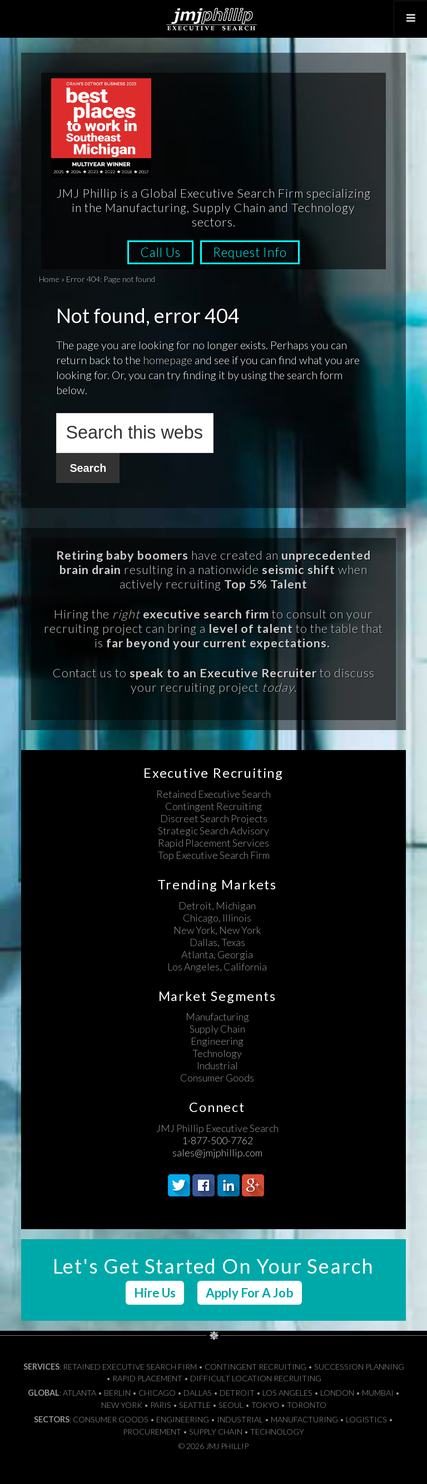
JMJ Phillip (213, 19)
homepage (167, 359)
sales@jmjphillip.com (217, 1152)
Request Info (253, 252)
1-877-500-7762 (217, 1140)
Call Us (157, 252)
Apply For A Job (250, 1292)
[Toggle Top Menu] (408, 18)
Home (49, 279)
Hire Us (155, 1292)
